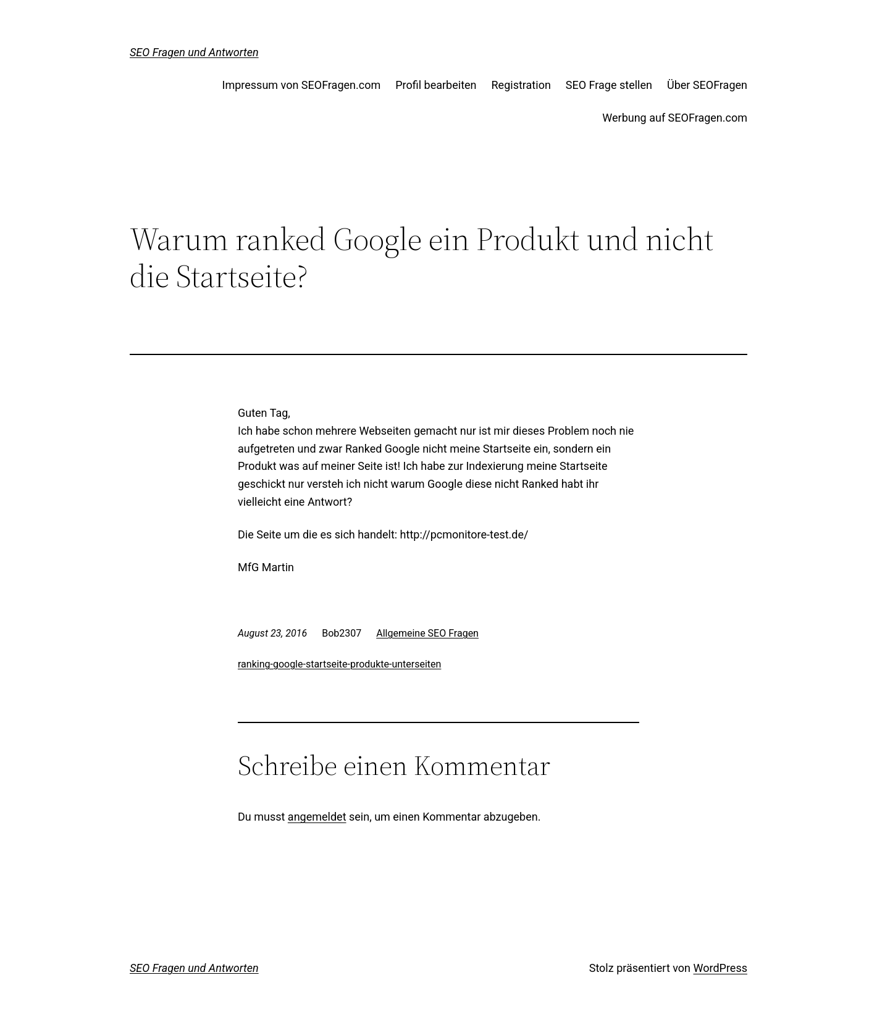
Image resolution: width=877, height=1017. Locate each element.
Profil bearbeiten (435, 84)
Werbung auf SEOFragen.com (674, 117)
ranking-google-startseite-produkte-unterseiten (339, 664)
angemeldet (317, 816)
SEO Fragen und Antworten (194, 52)
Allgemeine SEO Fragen (427, 633)
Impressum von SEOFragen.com (301, 84)
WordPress (720, 967)
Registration (521, 84)
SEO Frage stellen (609, 84)
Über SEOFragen (707, 84)
